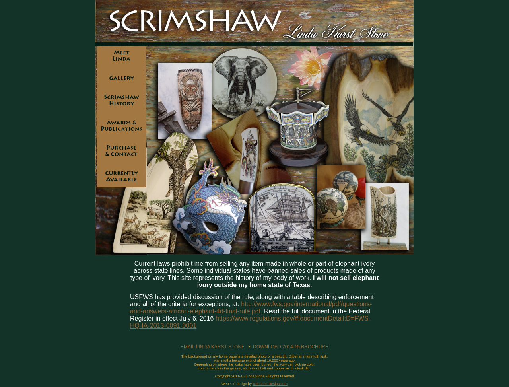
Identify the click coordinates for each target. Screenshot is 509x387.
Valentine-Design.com (270, 384)
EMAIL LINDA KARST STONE (213, 347)
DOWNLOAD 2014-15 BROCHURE (290, 347)
